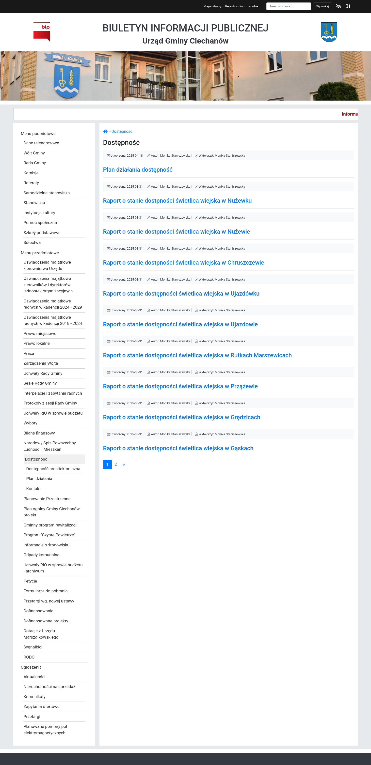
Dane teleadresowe (41, 142)
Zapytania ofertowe (42, 706)
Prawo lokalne (37, 343)
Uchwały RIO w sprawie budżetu (53, 413)
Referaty (31, 182)
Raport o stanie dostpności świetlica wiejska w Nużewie (176, 231)
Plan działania (39, 478)
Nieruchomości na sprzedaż (50, 686)
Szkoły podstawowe (42, 232)
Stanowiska (34, 202)
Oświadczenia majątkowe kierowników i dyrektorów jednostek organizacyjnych (48, 284)
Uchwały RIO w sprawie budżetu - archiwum (53, 568)
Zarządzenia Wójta (41, 363)
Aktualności (35, 676)
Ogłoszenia (31, 667)
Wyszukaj (322, 6)
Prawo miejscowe (40, 333)
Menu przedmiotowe (40, 252)
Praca (29, 353)
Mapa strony (212, 6)
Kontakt (253, 6)
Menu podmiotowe (38, 133)
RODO (29, 657)
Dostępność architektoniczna (53, 468)
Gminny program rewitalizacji (51, 525)
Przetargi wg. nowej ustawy (49, 601)
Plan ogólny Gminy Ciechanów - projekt (53, 512)
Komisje (31, 172)
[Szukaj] (288, 6)
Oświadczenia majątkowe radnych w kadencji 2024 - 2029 (53, 304)
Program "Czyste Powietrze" (49, 534)
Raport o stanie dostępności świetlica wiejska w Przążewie (180, 386)
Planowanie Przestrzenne (47, 498)
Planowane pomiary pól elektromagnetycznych (45, 729)
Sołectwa (32, 242)
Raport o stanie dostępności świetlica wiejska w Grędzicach (181, 417)
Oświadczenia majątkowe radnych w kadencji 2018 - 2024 (53, 320)
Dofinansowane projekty (46, 620)
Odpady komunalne (42, 554)
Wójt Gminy (34, 152)
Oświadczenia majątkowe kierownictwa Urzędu (47, 265)
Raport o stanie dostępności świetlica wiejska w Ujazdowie (180, 324)
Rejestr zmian (234, 6)
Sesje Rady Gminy (40, 383)
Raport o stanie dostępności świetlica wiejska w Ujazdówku (181, 293)
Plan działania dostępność (138, 169)
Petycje (30, 581)
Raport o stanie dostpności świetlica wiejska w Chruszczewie (183, 262)
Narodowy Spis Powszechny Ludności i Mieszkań (50, 446)
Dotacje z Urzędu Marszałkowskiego (41, 634)
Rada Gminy (35, 162)
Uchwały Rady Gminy (43, 373)
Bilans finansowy (39, 433)
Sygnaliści (33, 647)
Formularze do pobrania (46, 590)
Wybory (30, 422)
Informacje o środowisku (47, 544)
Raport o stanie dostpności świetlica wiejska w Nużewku (177, 200)
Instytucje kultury (39, 212)
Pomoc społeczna (40, 222)
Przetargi (32, 716)
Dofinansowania (39, 610)
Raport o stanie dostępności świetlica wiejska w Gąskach (178, 448)
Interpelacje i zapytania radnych (53, 393)
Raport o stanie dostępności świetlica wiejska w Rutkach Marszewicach (197, 355)
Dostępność (36, 459)
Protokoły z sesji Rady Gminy (50, 403)
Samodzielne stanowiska (47, 192)
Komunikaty (35, 696)
